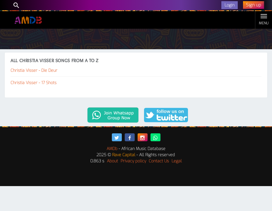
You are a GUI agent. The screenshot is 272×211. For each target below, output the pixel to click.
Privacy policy (133, 161)
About (112, 161)
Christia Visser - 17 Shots (34, 83)
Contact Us (159, 161)
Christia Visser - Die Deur (34, 70)
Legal (177, 161)
